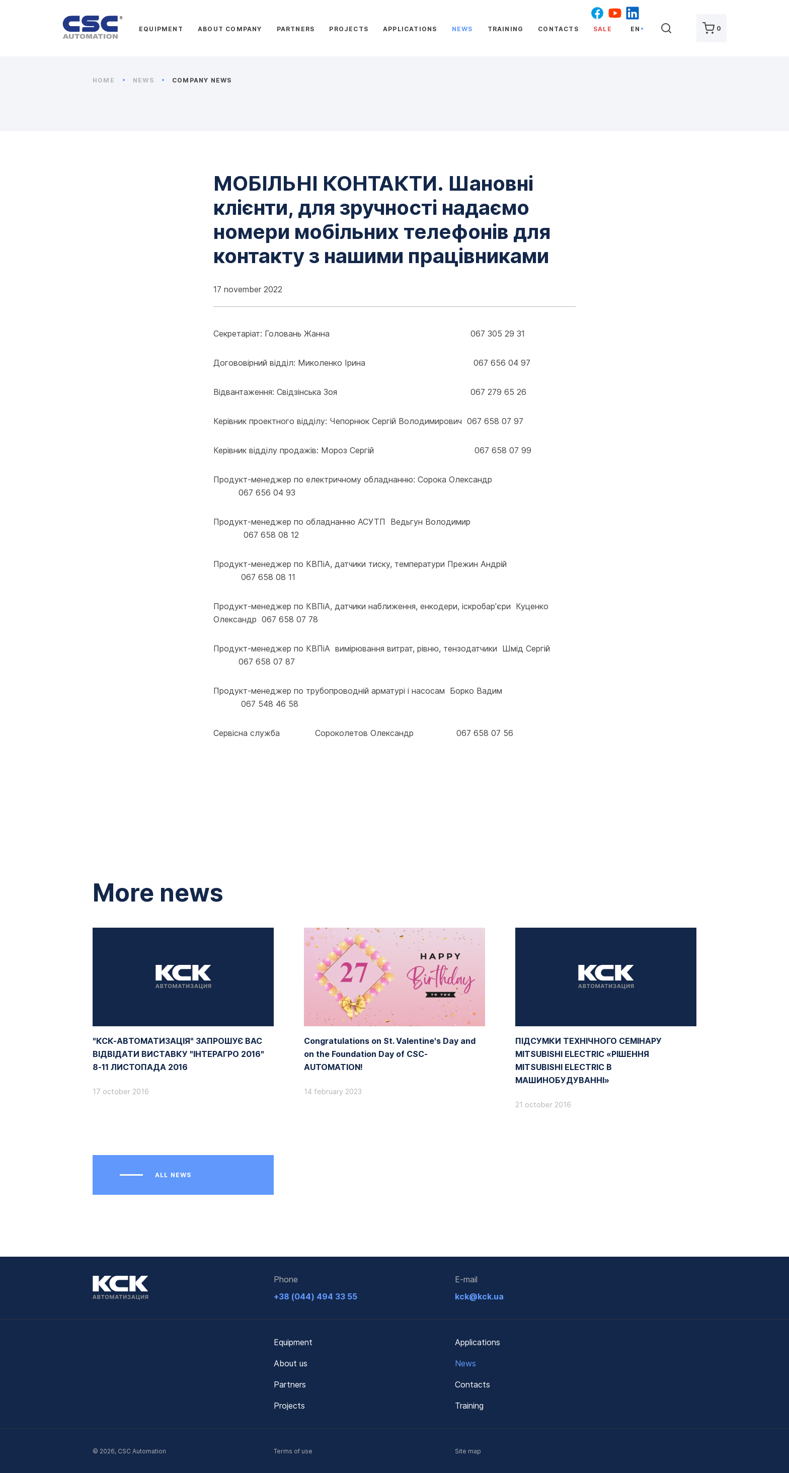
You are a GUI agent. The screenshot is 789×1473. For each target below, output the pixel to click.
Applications (410, 29)
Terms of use (293, 1451)
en (635, 29)
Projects (348, 29)
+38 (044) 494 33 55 (315, 1296)
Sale (602, 29)
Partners (296, 29)
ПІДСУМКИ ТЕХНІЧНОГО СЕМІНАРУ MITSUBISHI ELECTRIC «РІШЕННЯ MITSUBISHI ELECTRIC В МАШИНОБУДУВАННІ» (588, 1060)
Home (109, 80)
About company (230, 29)
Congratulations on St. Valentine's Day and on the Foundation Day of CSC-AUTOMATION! (390, 1054)
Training (506, 29)
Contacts (558, 29)
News (462, 29)
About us (290, 1363)
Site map (468, 1451)
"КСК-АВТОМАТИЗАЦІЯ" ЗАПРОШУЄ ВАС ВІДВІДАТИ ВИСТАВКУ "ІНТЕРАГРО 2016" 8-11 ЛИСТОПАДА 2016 (178, 1054)
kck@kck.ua (479, 1296)
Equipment (161, 29)
